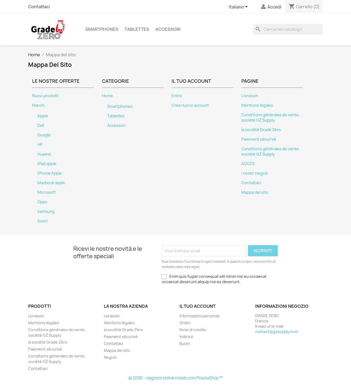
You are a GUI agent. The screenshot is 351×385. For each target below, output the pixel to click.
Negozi (110, 357)
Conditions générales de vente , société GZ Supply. (271, 117)
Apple (42, 116)
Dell (40, 125)
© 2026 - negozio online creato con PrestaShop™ (176, 378)
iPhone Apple (49, 173)
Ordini (184, 322)
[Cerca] (288, 29)
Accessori (168, 29)
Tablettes (137, 29)
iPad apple (46, 163)
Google (44, 135)
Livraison (249, 95)
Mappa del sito (254, 192)
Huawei (44, 154)
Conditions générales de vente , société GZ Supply (271, 151)
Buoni (184, 343)
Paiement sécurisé (258, 139)
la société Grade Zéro (261, 129)
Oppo (42, 202)
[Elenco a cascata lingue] (239, 7)
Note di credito (193, 329)
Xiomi (42, 221)
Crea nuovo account (190, 105)
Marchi (38, 105)
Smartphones (101, 29)
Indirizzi (186, 336)
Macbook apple (51, 182)
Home (107, 95)
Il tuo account (197, 306)
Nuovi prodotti (45, 95)
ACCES (248, 163)
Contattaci (39, 7)
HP (39, 144)
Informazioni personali (199, 315)
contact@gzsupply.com (276, 331)
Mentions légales (257, 105)
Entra (177, 95)
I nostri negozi (254, 173)
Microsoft (46, 192)
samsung (45, 211)
